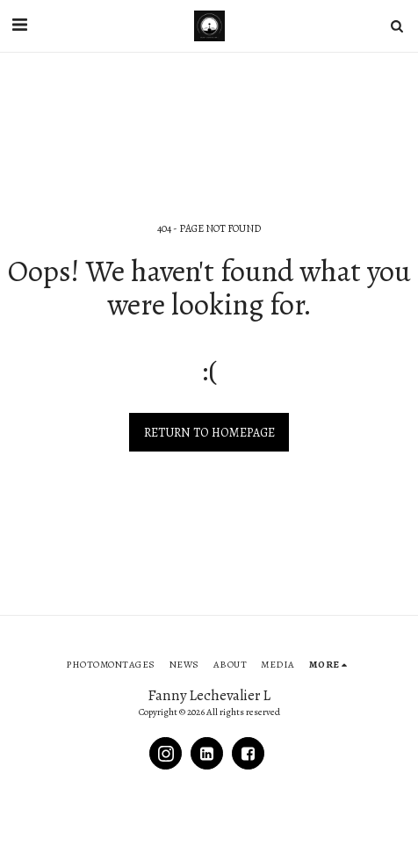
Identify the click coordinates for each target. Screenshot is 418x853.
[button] (19, 25)
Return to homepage (209, 432)
